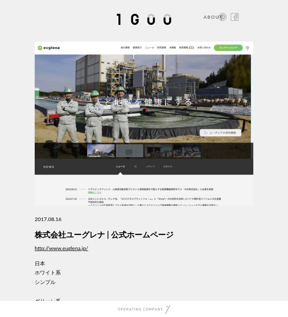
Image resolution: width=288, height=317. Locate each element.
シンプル (45, 282)
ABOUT (213, 17)
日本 (40, 263)
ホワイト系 (48, 272)
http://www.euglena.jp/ (61, 248)
